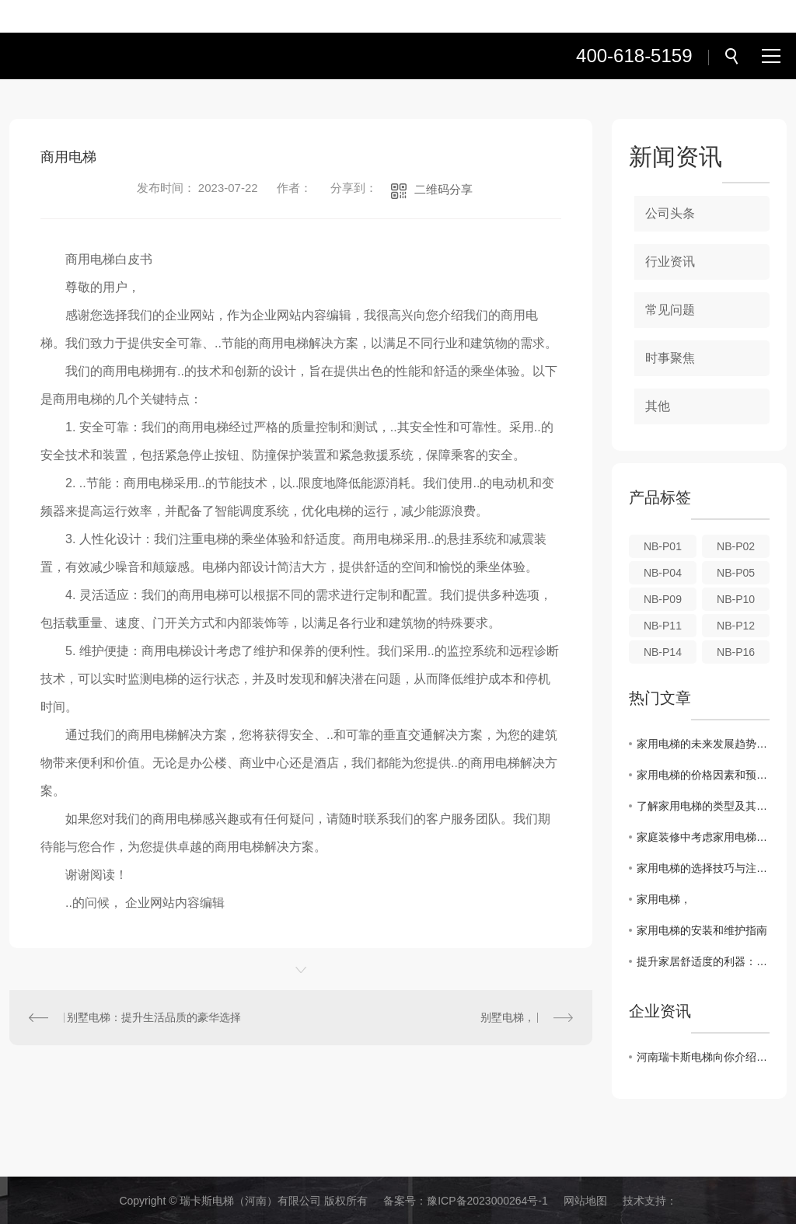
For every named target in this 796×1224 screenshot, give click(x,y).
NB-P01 (663, 546)
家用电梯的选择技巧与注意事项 (703, 868)
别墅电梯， (507, 1017)
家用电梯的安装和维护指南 (702, 930)
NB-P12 (736, 625)
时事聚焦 (670, 357)
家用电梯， (664, 899)
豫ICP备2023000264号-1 (487, 1200)
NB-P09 (663, 599)
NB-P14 (663, 652)
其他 (657, 406)
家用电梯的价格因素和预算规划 (703, 775)
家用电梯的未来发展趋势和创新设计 (703, 744)
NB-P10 (736, 599)
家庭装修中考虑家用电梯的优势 (703, 837)
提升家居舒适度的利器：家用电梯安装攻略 (703, 961)
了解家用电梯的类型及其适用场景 (703, 806)
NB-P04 (663, 573)
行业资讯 (670, 261)
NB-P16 (736, 652)
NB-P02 (736, 546)
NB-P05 (736, 573)
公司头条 (670, 213)
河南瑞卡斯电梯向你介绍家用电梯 (703, 1057)
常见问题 (670, 309)
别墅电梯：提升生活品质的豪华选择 (154, 1017)
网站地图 (585, 1200)
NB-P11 (663, 625)
